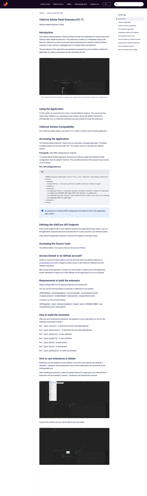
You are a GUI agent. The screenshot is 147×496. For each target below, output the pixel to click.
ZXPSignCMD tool (51, 285)
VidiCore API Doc (58, 4)
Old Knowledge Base (81, 4)
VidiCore (41, 13)
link (68, 146)
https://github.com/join (63, 260)
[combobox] (129, 4)
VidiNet (69, 4)
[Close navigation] (32, 13)
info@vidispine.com (46, 263)
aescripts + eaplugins (47, 366)
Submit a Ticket (45, 4)
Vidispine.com (94, 4)
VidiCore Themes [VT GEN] (55, 13)
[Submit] (116, 4)
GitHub (82, 248)
